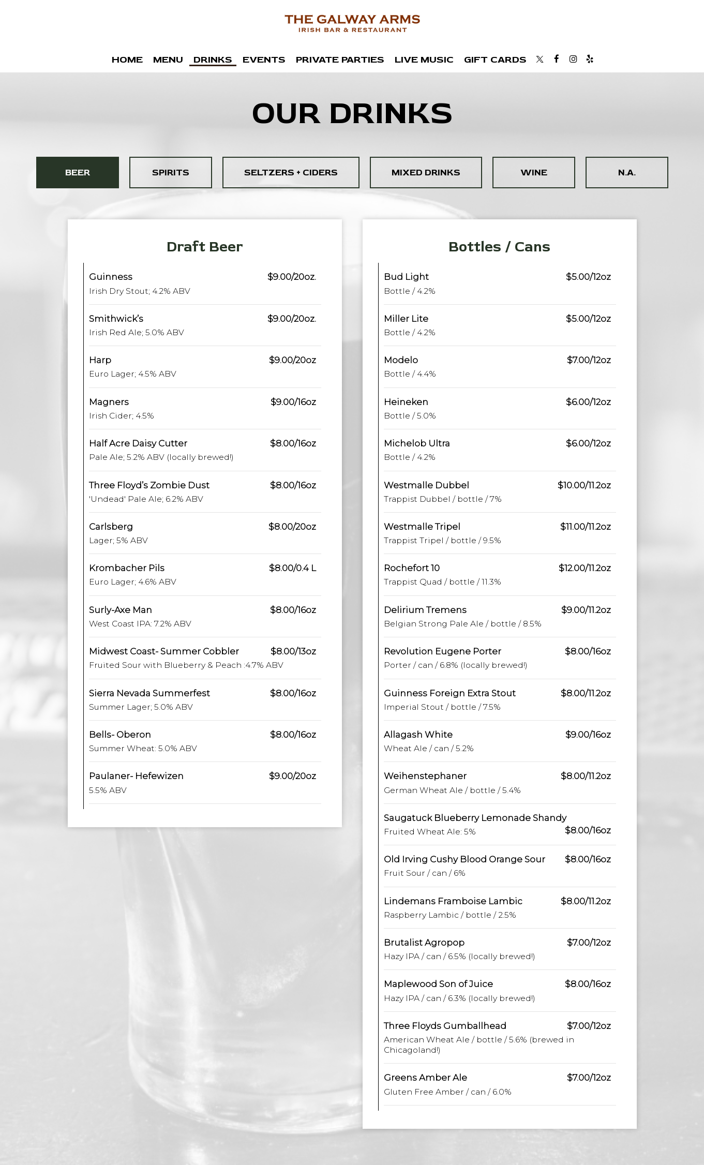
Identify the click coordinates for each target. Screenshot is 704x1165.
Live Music (424, 59)
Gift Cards (495, 59)
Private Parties (340, 59)
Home (127, 59)
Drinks (212, 59)
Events (264, 59)
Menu (168, 59)
